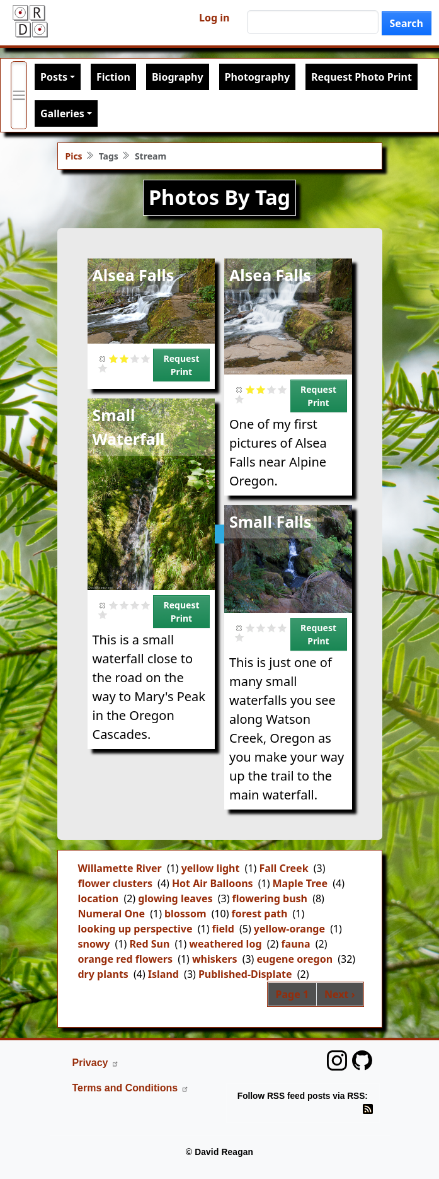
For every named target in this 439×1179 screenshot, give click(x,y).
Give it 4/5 (145, 358)
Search (406, 23)
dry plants (103, 974)
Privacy (96, 1062)
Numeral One (111, 914)
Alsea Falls (133, 275)
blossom (185, 914)
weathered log (225, 944)
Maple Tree (300, 883)
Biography (177, 77)
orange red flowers (125, 959)
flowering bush (269, 898)
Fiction (113, 77)
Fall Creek (283, 868)
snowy (94, 944)
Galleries (62, 113)
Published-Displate (245, 974)
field (223, 929)
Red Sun (149, 944)
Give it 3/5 (135, 358)
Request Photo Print (361, 77)
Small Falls (270, 521)
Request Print (182, 365)
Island (163, 974)
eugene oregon (294, 959)
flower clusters (115, 883)
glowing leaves (175, 898)
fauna (295, 944)
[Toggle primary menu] (19, 95)
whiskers (214, 959)
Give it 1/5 (113, 358)
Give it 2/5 (124, 358)
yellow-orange (289, 929)
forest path (260, 914)
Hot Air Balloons (212, 883)
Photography (257, 77)
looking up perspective (135, 929)
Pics (74, 156)
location (98, 898)
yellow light (210, 868)
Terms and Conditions (131, 1088)
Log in (214, 18)
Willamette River (120, 868)
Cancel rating (103, 358)
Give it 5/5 (103, 368)
